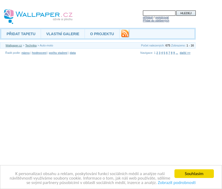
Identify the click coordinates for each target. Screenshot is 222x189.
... (177, 52)
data (73, 52)
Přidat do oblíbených (156, 20)
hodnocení (39, 52)
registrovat (162, 17)
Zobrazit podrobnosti (177, 182)
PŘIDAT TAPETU (21, 34)
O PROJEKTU (102, 34)
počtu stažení (58, 52)
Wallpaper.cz (14, 45)
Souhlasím (194, 173)
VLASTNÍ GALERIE (62, 34)
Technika (31, 45)
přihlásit (148, 17)
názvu (26, 52)
